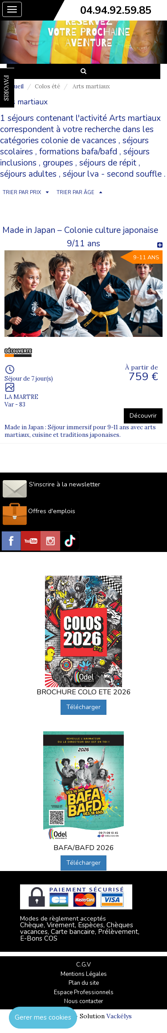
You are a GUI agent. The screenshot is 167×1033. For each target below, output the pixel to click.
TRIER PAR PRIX (22, 192)
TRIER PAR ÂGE (75, 192)
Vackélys (119, 1016)
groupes (58, 163)
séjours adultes (28, 174)
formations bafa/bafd (78, 152)
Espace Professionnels (84, 992)
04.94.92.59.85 (115, 10)
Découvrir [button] (143, 415)
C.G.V (83, 965)
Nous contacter (83, 1001)
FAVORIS (6, 88)
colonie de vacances (78, 140)
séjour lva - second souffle (112, 174)
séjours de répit (107, 163)
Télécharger (83, 707)
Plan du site (84, 983)
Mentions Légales (84, 974)
